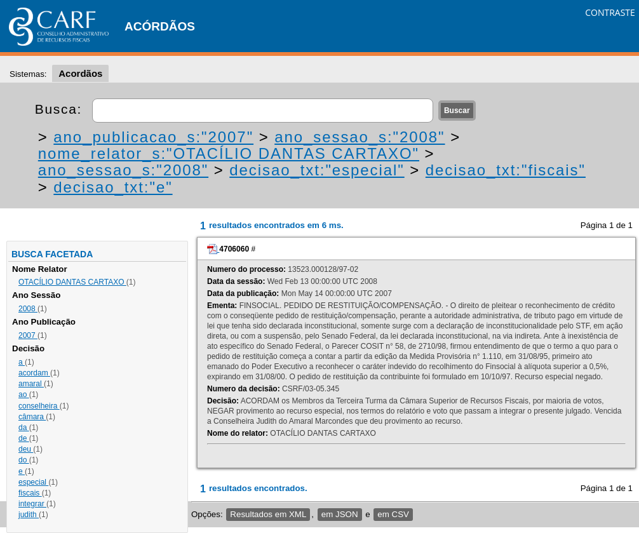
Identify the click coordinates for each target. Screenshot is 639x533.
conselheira (39, 405)
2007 (27, 335)
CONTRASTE (610, 12)
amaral (31, 383)
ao (23, 394)
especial (33, 482)
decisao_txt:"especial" (316, 170)
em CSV (393, 514)
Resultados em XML (268, 514)
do (23, 459)
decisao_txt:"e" (112, 187)
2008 (27, 308)
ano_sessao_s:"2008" (359, 136)
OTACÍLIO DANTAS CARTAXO (72, 282)
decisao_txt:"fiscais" (506, 170)
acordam (34, 372)
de (23, 438)
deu (25, 449)
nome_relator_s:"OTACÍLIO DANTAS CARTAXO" (228, 153)
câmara (32, 416)
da (23, 427)
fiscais (30, 493)
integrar (32, 503)
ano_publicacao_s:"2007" (153, 136)
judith (28, 514)
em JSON (339, 514)
